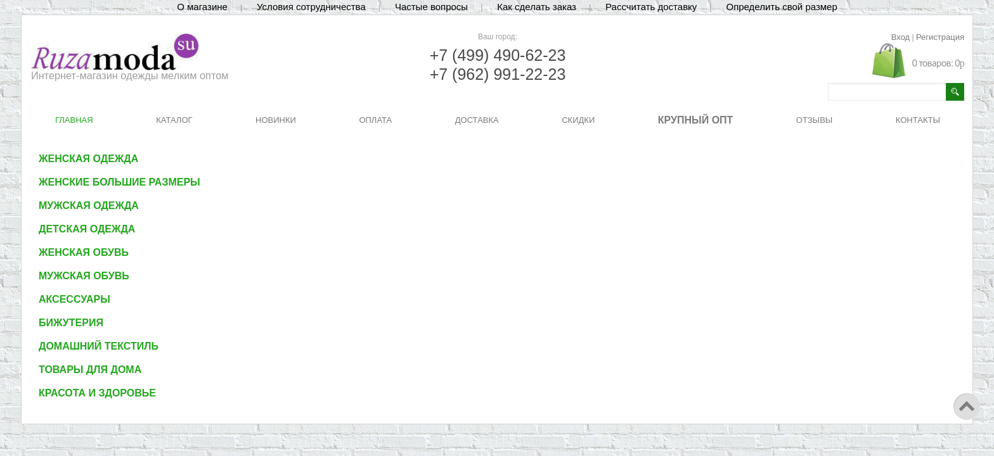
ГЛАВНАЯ (74, 120)
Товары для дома (90, 369)
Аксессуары (74, 299)
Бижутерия (71, 322)
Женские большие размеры (119, 182)
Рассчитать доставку (651, 6)
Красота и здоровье (97, 393)
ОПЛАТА (375, 120)
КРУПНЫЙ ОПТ (695, 120)
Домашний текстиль (98, 346)
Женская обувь (84, 252)
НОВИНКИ (275, 120)
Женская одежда (88, 158)
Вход (900, 37)
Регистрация (940, 37)
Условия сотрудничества (311, 6)
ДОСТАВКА (477, 120)
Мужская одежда (89, 205)
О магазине (202, 6)
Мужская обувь (84, 275)
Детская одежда (87, 229)
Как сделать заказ (536, 6)
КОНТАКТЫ (918, 120)
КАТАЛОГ (174, 120)
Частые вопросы (431, 6)
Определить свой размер (781, 6)
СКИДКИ (578, 120)
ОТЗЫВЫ (814, 120)
